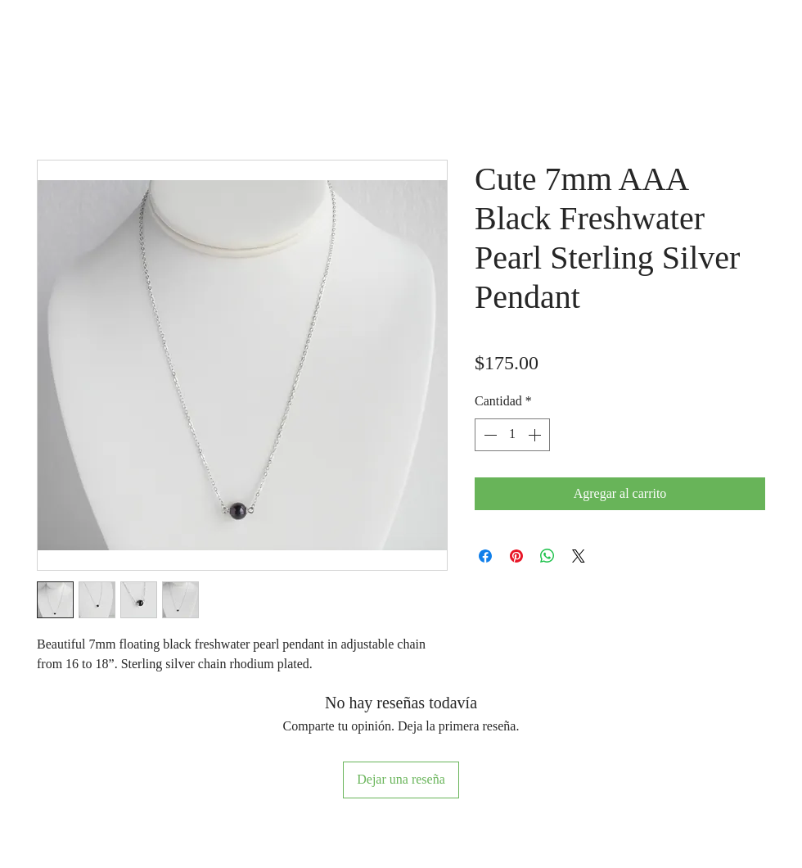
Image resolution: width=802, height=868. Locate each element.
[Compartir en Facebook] (485, 556)
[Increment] (536, 434)
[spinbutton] (512, 434)
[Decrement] (488, 434)
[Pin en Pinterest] (516, 556)
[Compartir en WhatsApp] (547, 556)
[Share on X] (578, 556)
